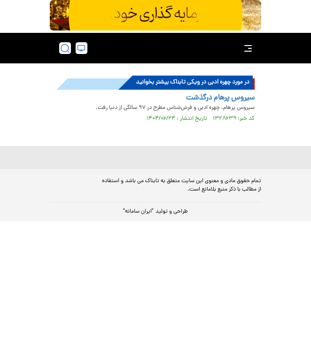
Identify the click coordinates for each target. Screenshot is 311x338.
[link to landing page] (158, 48)
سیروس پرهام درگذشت (220, 98)
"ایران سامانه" (138, 211)
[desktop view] (81, 48)
